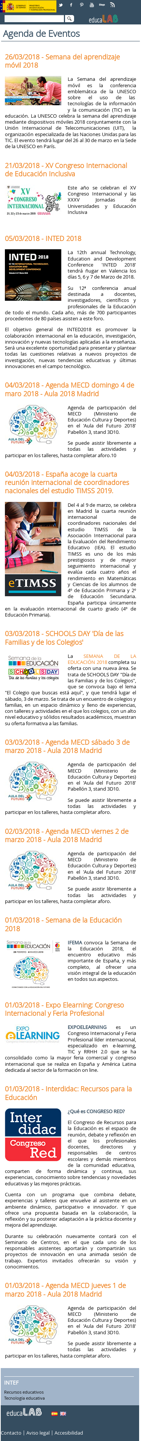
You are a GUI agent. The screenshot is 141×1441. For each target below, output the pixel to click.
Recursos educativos (24, 1392)
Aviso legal (38, 1433)
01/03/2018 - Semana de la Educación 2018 (63, 924)
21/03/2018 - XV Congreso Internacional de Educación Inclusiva (66, 169)
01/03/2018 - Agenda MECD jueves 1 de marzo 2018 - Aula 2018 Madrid (65, 1289)
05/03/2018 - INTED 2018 (43, 238)
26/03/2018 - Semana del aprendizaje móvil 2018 (62, 61)
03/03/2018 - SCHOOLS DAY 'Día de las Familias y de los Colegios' (64, 637)
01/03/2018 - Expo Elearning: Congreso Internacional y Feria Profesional (64, 1009)
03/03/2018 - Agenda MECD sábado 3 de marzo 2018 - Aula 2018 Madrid (67, 746)
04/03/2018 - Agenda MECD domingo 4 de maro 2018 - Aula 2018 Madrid (69, 389)
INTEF (11, 1382)
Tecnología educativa (24, 1398)
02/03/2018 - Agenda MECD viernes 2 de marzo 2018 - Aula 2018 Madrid (67, 835)
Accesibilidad (69, 1433)
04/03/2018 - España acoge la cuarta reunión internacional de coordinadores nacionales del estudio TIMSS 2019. (67, 482)
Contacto (11, 1433)
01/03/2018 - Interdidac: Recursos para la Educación (68, 1093)
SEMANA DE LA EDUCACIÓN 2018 (102, 659)
